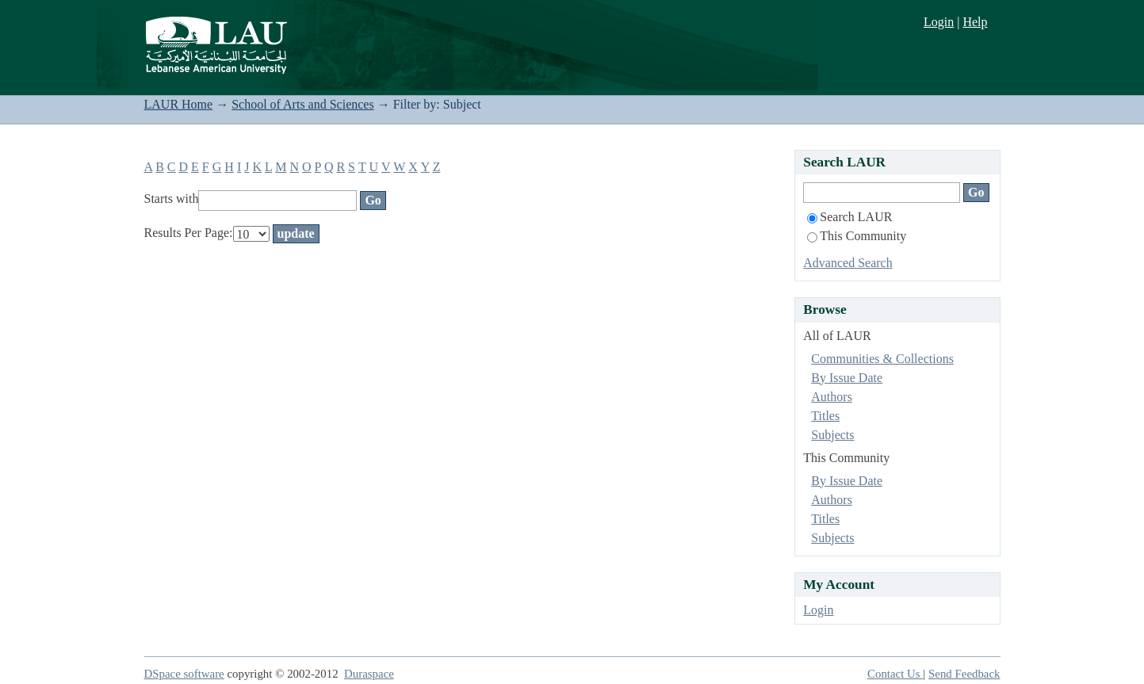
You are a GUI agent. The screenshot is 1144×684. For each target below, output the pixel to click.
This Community (856, 236)
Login (939, 22)
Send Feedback (964, 673)
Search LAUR (849, 217)
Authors (831, 396)
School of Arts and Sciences (302, 104)
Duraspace (369, 673)
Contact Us (895, 673)
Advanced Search (847, 262)
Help (974, 22)
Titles (825, 415)
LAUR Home (178, 104)
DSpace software (184, 673)
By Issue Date (846, 377)
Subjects (832, 434)
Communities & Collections (882, 358)
